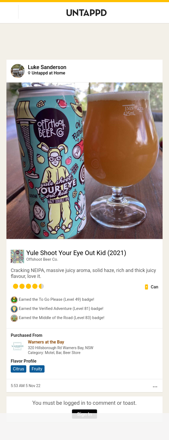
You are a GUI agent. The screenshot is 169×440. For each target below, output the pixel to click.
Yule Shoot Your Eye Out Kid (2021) (76, 253)
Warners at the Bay (46, 342)
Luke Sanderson (47, 67)
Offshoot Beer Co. (42, 259)
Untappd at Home (48, 73)
